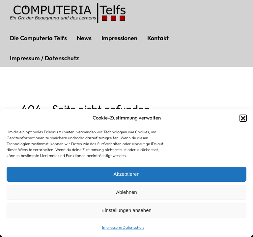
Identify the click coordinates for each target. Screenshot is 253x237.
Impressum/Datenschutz (123, 227)
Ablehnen (126, 192)
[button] (243, 118)
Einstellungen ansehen (126, 210)
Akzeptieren (126, 174)
